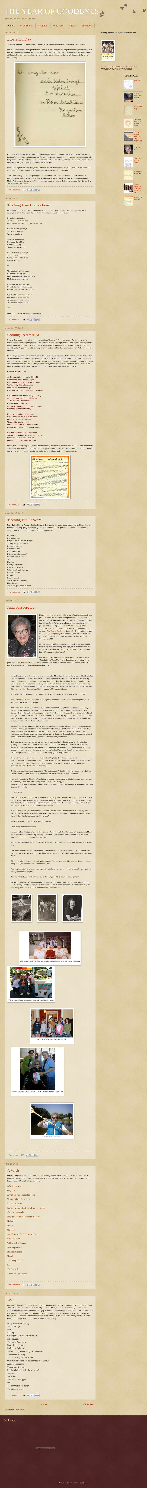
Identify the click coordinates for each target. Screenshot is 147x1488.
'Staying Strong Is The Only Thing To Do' (137, 188)
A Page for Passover (138, 172)
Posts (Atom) (19, 1410)
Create (72, 25)
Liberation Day (19, 39)
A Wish (13, 1170)
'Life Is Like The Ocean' (137, 96)
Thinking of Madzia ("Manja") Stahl (138, 123)
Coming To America (23, 335)
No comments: (14, 190)
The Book (87, 25)
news (57, 618)
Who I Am (58, 25)
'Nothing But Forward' (24, 520)
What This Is (26, 25)
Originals (43, 25)
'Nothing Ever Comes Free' (28, 205)
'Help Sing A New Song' (138, 160)
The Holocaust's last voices (17, 184)
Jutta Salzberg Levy (22, 607)
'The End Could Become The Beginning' (138, 136)
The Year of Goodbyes (55, 631)
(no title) (137, 81)
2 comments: (14, 1155)
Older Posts (89, 1404)
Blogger (85, 1483)
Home (11, 25)
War (10, 1300)
